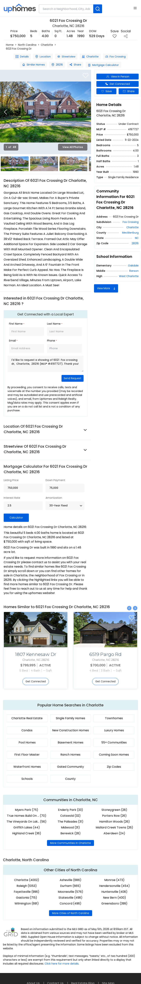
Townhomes (114, 718)
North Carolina (27, 45)
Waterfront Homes (27, 767)
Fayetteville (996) (26, 892)
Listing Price (11, 480)
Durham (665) (70, 886)
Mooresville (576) (70, 892)
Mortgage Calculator (103, 65)
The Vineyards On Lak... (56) (26, 821)
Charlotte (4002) (26, 880)
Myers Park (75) (26, 810)
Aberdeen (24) (114, 833)
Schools (27, 779)
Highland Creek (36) (26, 833)
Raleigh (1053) (27, 886)
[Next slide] (85, 112)
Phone (52, 340)
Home (10, 45)
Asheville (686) (70, 880)
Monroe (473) (114, 880)
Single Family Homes (70, 718)
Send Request (72, 378)
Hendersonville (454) (114, 886)
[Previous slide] (5, 112)
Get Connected (117, 84)
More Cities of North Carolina (70, 913)
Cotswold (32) (70, 816)
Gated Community (70, 767)
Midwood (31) (70, 827)
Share (75, 64)
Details (22, 56)
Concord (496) (70, 903)
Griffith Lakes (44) (26, 827)
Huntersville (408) (114, 892)
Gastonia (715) (26, 897)
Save (106, 91)
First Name (16, 324)
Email (13, 340)
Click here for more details (62, 963)
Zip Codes (114, 767)
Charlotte (47, 45)
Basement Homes (70, 742)
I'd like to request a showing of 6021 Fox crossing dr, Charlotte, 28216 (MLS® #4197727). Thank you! (46, 364)
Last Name (54, 324)
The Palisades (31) (70, 821)
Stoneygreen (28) (114, 810)
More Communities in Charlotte (70, 843)
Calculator (16, 517)
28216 (57, 64)
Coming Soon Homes (114, 754)
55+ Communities (114, 742)
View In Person (117, 77)
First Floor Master (27, 754)
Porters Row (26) (114, 816)
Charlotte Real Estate (27, 718)
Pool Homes (27, 742)
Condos (26, 730)
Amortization (54, 498)
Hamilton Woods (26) (114, 821)
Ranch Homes (70, 754)
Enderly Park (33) (70, 810)
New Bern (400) (114, 897)
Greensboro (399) (114, 903)
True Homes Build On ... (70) (26, 816)
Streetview (66, 56)
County (70, 779)
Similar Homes (33, 64)
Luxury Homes (114, 730)
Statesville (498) (70, 897)
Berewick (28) (70, 833)
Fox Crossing (115, 56)
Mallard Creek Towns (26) (114, 827)
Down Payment (55, 480)
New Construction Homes (70, 730)
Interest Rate (12, 498)
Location (43, 56)
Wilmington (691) (27, 903)
